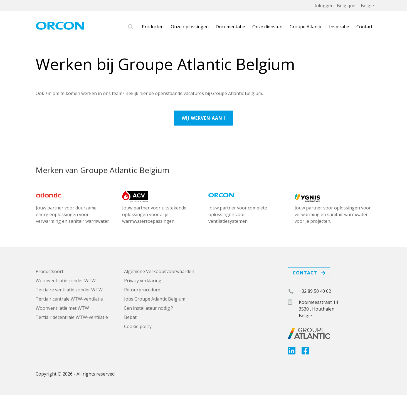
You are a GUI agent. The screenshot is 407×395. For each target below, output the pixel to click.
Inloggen (324, 5)
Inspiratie (339, 27)
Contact (364, 27)
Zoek (130, 27)
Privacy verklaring (142, 281)
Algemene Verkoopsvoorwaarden (159, 271)
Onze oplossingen (190, 27)
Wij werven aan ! (203, 118)
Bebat (130, 317)
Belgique (346, 5)
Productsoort (49, 271)
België (367, 5)
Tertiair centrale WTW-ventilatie (69, 299)
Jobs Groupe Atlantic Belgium (154, 299)
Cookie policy (138, 326)
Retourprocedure (142, 290)
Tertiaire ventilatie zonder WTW (69, 290)
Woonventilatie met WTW (62, 308)
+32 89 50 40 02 (315, 291)
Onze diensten (267, 27)
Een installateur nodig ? (148, 308)
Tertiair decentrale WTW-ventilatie (72, 317)
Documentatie (230, 27)
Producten (153, 27)
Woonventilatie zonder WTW (66, 281)
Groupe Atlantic (306, 27)
